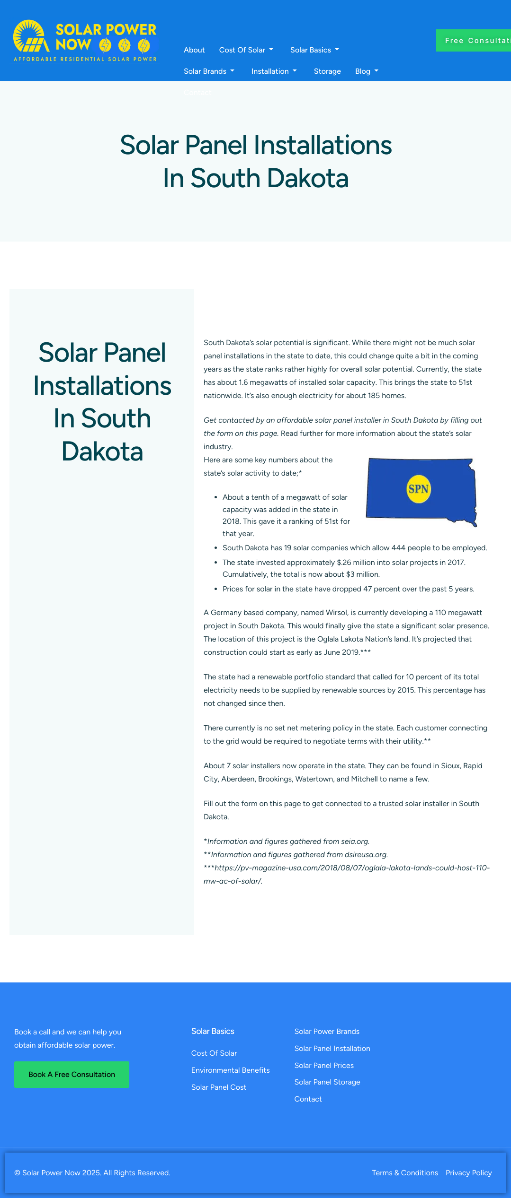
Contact (198, 92)
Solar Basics (314, 50)
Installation (274, 71)
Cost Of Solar (246, 50)
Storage (327, 71)
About (194, 50)
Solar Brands (209, 71)
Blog (366, 71)
